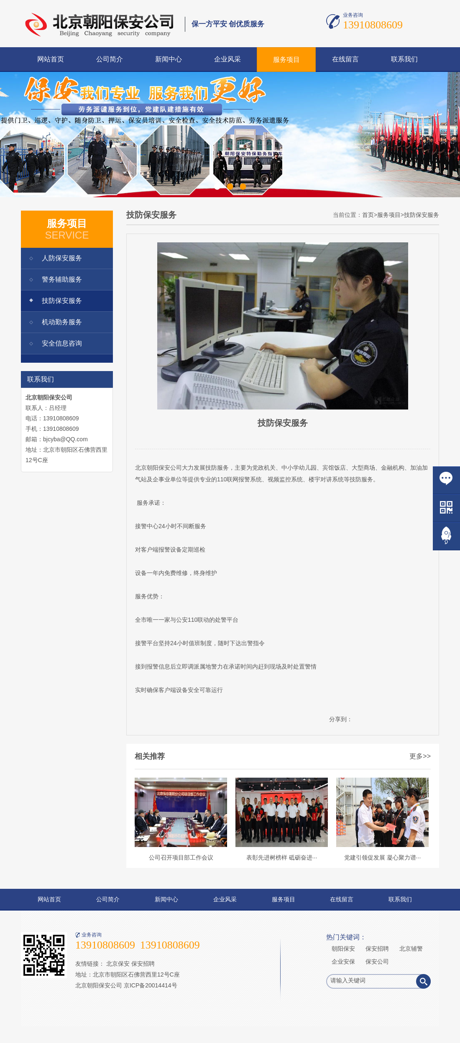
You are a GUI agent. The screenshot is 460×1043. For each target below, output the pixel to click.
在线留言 (345, 59)
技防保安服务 (62, 300)
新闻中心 (168, 59)
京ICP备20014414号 (150, 985)
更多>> (420, 756)
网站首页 (50, 59)
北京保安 (118, 963)
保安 (164, 467)
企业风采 (227, 59)
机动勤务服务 (62, 322)
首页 (368, 214)
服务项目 (286, 59)
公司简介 (109, 59)
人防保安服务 (62, 258)
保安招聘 (143, 963)
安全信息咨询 (62, 343)
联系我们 (404, 59)
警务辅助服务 (62, 279)
